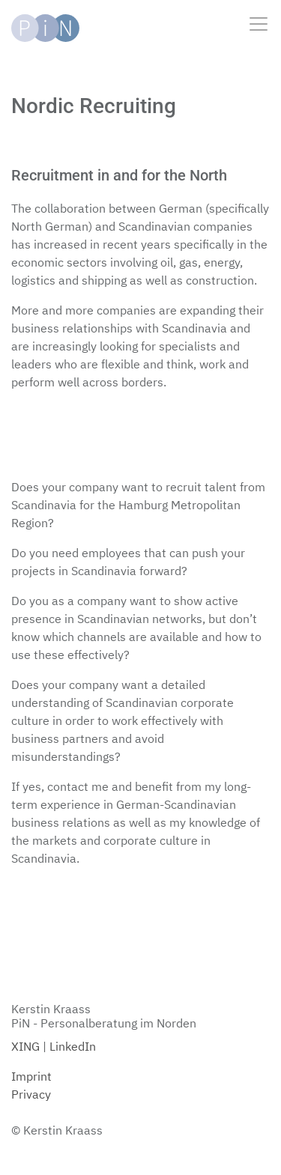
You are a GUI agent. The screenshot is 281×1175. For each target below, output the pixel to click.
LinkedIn (72, 1046)
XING (25, 1046)
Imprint (31, 1076)
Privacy (31, 1094)
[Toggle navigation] (258, 25)
